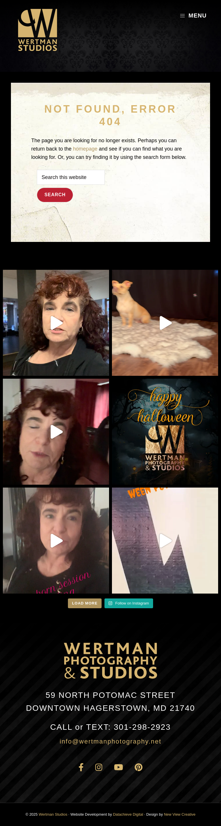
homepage (85, 149)
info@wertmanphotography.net (110, 741)
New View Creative (180, 814)
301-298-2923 (110, 727)
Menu (193, 15)
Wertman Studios (53, 814)
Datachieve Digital (128, 814)
